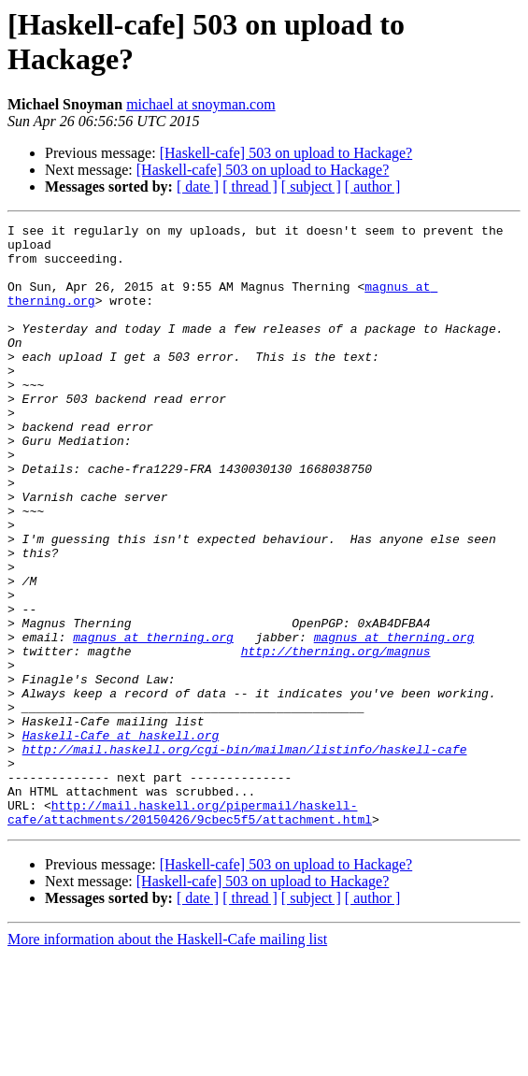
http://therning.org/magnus (336, 737)
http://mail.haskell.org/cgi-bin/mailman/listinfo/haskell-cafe (244, 855)
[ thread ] (250, 186)
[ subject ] (311, 186)
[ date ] (198, 186)
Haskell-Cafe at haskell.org (121, 838)
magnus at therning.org (153, 720)
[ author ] (373, 186)
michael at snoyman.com (201, 104)
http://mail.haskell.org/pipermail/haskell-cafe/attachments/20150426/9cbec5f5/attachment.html (189, 931)
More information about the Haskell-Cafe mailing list (167, 1060)
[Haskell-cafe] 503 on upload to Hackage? (286, 153)
